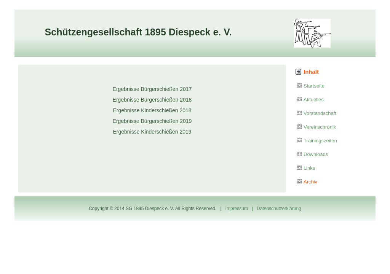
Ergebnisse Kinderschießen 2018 (152, 110)
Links (309, 168)
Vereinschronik (320, 127)
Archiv (310, 182)
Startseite (314, 86)
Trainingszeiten (320, 140)
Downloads (316, 154)
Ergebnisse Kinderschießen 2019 (152, 132)
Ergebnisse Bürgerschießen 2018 (152, 100)
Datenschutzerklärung (279, 208)
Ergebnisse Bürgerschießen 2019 (152, 121)
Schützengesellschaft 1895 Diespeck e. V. (138, 32)
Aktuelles (314, 99)
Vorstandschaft (320, 113)
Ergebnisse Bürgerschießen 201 (151, 89)
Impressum (236, 208)
